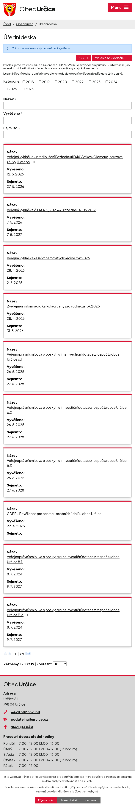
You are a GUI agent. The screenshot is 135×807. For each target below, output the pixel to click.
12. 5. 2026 (15, 173)
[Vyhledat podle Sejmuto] (67, 134)
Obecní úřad (24, 24)
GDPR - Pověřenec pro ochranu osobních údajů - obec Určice (54, 513)
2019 (46, 81)
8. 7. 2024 (14, 573)
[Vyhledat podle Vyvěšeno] (67, 120)
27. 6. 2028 (15, 383)
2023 (96, 81)
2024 (113, 81)
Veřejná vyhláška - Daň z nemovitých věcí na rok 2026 (48, 257)
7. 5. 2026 (14, 221)
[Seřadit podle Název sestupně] (16, 99)
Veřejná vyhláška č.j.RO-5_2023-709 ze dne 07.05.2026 (51, 209)
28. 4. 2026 (16, 270)
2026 (29, 88)
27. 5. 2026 (15, 186)
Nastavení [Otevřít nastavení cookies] (92, 800)
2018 (30, 81)
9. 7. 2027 (14, 586)
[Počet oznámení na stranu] (60, 663)
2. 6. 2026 (14, 282)
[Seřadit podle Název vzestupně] (16, 97)
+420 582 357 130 (25, 711)
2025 (12, 88)
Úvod (7, 24)
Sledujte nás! (22, 726)
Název (8, 98)
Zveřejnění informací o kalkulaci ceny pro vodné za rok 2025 (53, 305)
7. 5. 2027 (14, 234)
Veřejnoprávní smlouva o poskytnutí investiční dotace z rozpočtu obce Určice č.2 (67, 409)
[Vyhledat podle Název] (67, 105)
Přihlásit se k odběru (110, 57)
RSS (79, 57)
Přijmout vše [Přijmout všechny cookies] (45, 800)
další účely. (86, 780)
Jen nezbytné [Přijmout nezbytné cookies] (69, 800)
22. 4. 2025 (16, 525)
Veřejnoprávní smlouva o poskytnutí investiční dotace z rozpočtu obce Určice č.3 (67, 462)
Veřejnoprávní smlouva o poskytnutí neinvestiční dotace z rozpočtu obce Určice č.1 (63, 356)
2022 (79, 81)
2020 (62, 81)
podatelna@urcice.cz (29, 719)
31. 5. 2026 (15, 330)
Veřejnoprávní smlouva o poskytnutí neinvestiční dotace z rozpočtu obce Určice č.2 (63, 611)
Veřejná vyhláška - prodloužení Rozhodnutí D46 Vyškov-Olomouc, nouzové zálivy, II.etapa (65, 158)
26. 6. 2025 (15, 371)
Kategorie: (11, 80)
